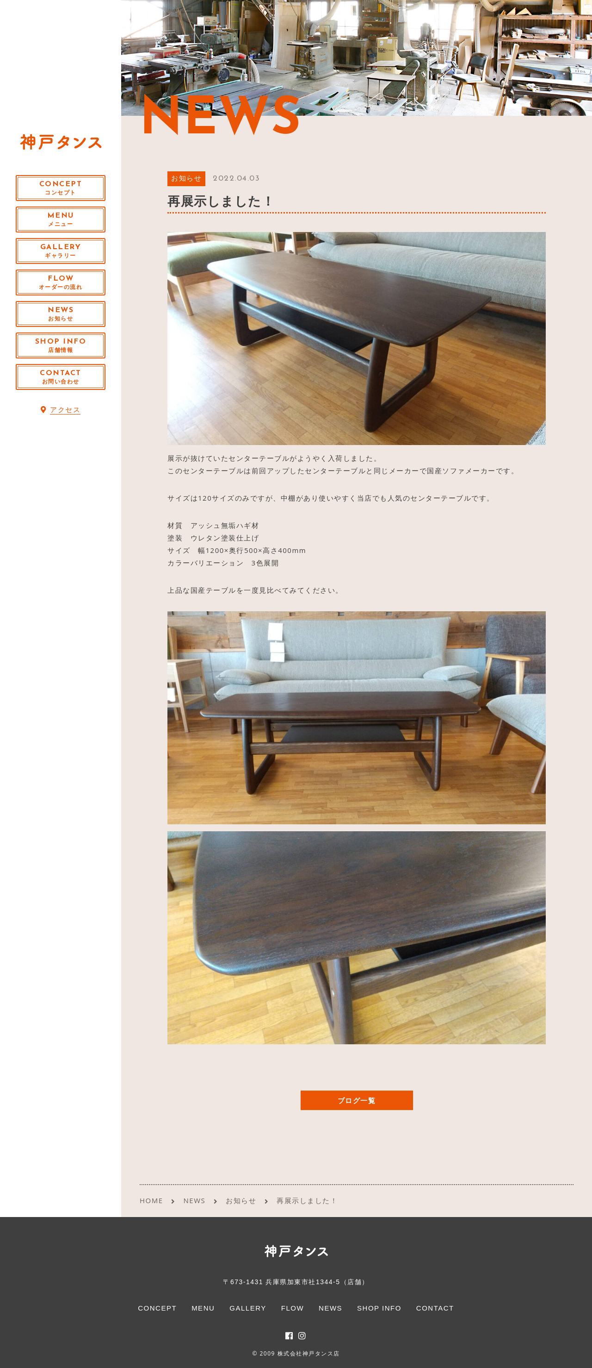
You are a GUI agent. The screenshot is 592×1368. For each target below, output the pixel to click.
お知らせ (186, 179)
